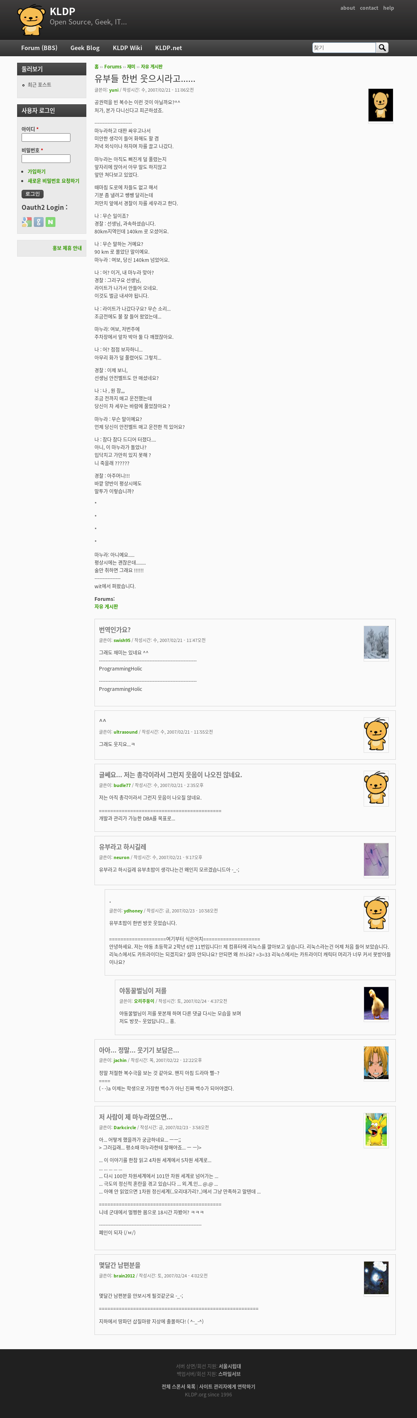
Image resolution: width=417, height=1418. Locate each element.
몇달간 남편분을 (119, 1265)
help (388, 7)
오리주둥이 (144, 1001)
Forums (113, 66)
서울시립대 (230, 1366)
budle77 (122, 785)
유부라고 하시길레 (122, 846)
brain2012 (124, 1275)
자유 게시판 (151, 66)
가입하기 (37, 171)
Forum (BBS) (39, 47)
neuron (121, 857)
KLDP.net (168, 47)
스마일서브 (229, 1374)
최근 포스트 (39, 84)
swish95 (122, 640)
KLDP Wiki (127, 47)
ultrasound (126, 731)
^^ (102, 721)
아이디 (30, 129)
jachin (120, 1060)
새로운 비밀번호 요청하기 (53, 181)
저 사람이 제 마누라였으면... (136, 1116)
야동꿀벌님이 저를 (143, 990)
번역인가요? (115, 629)
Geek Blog (85, 47)
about (347, 7)
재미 (131, 66)
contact (369, 7)
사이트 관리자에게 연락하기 (227, 1386)
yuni (114, 89)
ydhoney (133, 910)
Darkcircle (125, 1127)
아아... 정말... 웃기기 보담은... (139, 1050)
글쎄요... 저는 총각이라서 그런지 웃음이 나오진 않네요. (170, 774)
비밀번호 (32, 150)
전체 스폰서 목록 (178, 1386)
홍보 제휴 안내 (67, 248)
